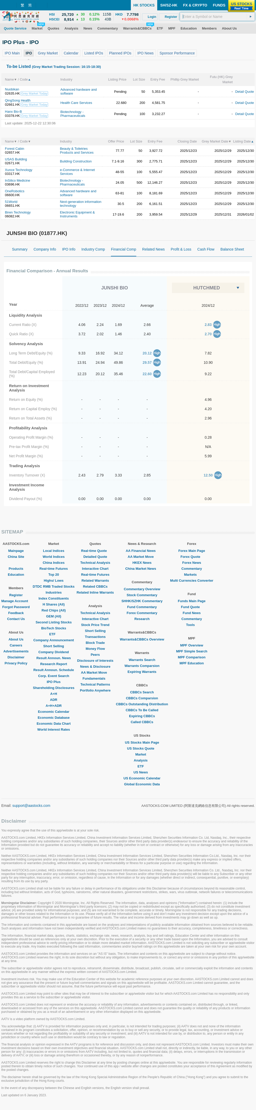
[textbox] (217, 16)
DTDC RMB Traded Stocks (54, 586)
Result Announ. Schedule (53, 670)
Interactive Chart (95, 569)
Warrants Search (142, 660)
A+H (53, 694)
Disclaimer (16, 657)
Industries (54, 592)
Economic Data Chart (54, 723)
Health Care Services (76, 103)
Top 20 (53, 575)
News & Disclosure (95, 666)
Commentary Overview (142, 589)
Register (16, 595)
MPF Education (191, 663)
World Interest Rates (53, 729)
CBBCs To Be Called (142, 710)
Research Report (53, 664)
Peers (95, 655)
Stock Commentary (142, 595)
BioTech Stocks (53, 628)
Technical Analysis (95, 563)
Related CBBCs (95, 586)
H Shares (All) (54, 604)
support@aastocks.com (31, 805)
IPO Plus (54, 682)
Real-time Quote (95, 551)
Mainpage (16, 551)
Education (16, 575)
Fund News (192, 613)
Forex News (191, 563)
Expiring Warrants (141, 672)
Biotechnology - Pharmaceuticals (72, 114)
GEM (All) (53, 616)
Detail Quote (244, 92)
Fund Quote (191, 607)
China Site (16, 557)
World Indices (54, 557)
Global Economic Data (142, 784)
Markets (191, 575)
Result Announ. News (53, 658)
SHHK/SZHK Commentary (142, 601)
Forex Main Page (191, 551)
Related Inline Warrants (95, 592)
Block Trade (95, 643)
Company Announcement (53, 640)
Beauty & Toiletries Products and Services (77, 150)
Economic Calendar (53, 712)
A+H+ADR (54, 706)
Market (142, 754)
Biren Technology (18, 212)
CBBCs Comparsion (142, 698)
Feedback (16, 613)
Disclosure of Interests (95, 661)
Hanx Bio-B (13, 111)
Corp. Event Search (53, 676)
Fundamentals (95, 678)
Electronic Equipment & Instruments (77, 214)
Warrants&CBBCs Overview (142, 639)
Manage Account (16, 601)
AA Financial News (142, 551)
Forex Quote (191, 557)
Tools (191, 625)
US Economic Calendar (142, 778)
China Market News (142, 569)
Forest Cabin (14, 149)
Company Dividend (54, 652)
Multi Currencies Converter (191, 580)
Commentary (192, 569)
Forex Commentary (142, 613)
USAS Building (16, 159)
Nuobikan (12, 89)
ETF (53, 634)
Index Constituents (54, 598)
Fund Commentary (142, 607)
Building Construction (76, 161)
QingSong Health (18, 100)
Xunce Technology (18, 170)
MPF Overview (191, 645)
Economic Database (54, 718)
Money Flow (95, 649)
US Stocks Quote (142, 748)
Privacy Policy (16, 663)
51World (11, 202)
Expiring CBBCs (142, 716)
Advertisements (16, 651)
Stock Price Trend (95, 625)
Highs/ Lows (54, 580)
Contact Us (16, 619)
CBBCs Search (142, 692)
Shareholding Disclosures (53, 688)
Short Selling (53, 646)
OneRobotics (14, 191)
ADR (53, 700)
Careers (16, 645)
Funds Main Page (192, 601)
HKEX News (142, 563)
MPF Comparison (192, 657)
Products (16, 569)
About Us (16, 639)
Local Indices (53, 551)
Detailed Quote (95, 557)
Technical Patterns (95, 684)
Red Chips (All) (54, 610)
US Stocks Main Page (142, 742)
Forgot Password (16, 607)
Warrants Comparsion (141, 666)
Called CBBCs (142, 722)
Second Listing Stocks (54, 622)
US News (141, 772)
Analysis (142, 760)
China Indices (54, 563)
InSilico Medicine (17, 180)
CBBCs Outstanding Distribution (142, 704)
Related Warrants (95, 580)
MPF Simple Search (191, 651)
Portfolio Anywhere (95, 690)
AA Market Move (95, 672)
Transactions (95, 637)
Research (142, 619)
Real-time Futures (54, 569)
